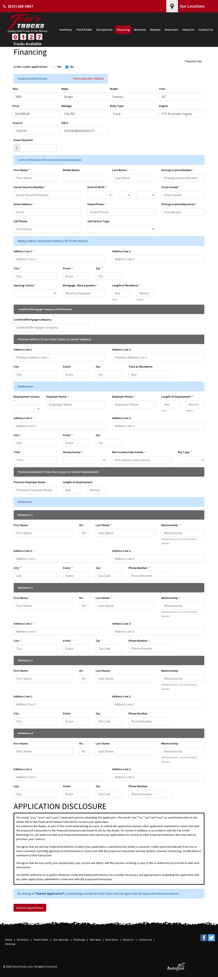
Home (8, 939)
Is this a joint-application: (31, 66)
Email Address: (24, 204)
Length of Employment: (177, 396)
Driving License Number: (177, 170)
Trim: (162, 89)
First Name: (22, 170)
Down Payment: (23, 140)
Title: (17, 452)
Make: (65, 89)
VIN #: (65, 123)
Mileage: (66, 106)
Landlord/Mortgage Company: (33, 319)
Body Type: (117, 106)
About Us (128, 939)
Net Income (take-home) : (129, 452)
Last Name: (120, 170)
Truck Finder (40, 939)
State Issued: (170, 187)
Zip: (99, 268)
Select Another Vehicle (88, 78)
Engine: (163, 106)
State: (68, 268)
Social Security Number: (29, 187)
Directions (112, 939)
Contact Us (145, 939)
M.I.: (82, 525)
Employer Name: (57, 396)
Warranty (95, 939)
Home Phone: (96, 204)
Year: (16, 89)
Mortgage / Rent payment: (80, 285)
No (72, 66)
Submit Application (30, 908)
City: (17, 268)
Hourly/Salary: (73, 452)
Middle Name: (71, 170)
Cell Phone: (21, 221)
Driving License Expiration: (179, 204)
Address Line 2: (121, 251)
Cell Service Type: (98, 221)
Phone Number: (139, 568)
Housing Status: (25, 285)
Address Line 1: (24, 251)
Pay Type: (185, 452)
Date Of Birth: (97, 187)
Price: (16, 106)
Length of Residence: (126, 285)
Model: (114, 89)
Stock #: (18, 123)
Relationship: (170, 525)
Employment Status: (27, 399)
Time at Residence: (141, 366)
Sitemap (10, 944)
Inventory (23, 939)
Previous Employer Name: (30, 482)
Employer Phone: (123, 396)
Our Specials (61, 939)
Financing (79, 939)
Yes (59, 66)
